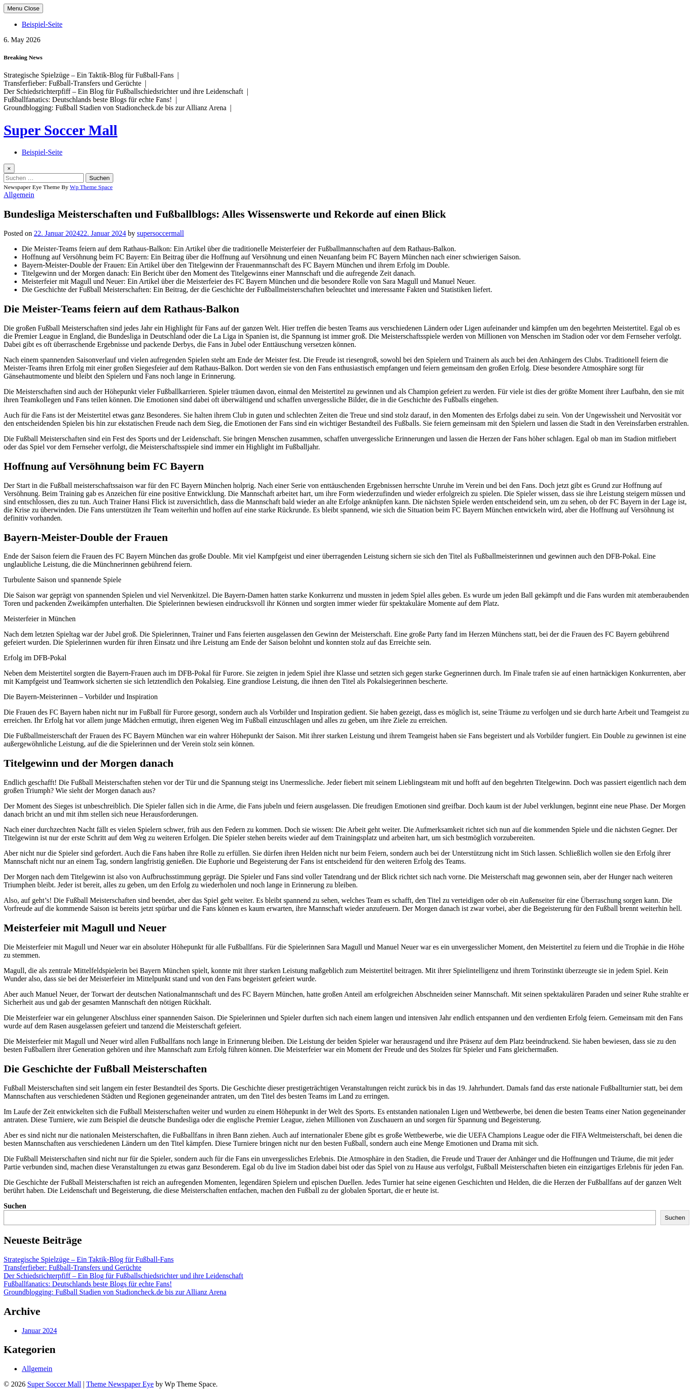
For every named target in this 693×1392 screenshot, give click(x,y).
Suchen (15, 1206)
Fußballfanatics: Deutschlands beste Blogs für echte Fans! (88, 1284)
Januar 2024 (39, 1330)
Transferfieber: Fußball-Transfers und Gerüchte (72, 1267)
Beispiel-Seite (42, 24)
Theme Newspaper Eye (120, 1384)
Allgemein (19, 195)
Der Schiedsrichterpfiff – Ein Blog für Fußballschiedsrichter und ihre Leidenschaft (123, 1276)
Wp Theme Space (91, 187)
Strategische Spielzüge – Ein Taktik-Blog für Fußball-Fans (88, 1259)
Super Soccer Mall (60, 130)
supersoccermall (160, 233)
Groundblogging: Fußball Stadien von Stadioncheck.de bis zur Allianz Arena (115, 1292)
